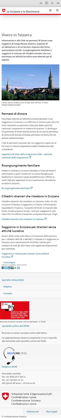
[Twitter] (6, 267)
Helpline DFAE (9, 366)
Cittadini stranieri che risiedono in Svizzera (24, 219)
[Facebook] (3, 267)
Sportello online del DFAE (15, 325)
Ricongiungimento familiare (17, 188)
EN (58, 3)
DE (41, 3)
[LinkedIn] (9, 267)
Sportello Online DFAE (13, 280)
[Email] (18, 267)
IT (46, 3)
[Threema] (12, 267)
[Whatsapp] (15, 267)
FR (52, 3)
